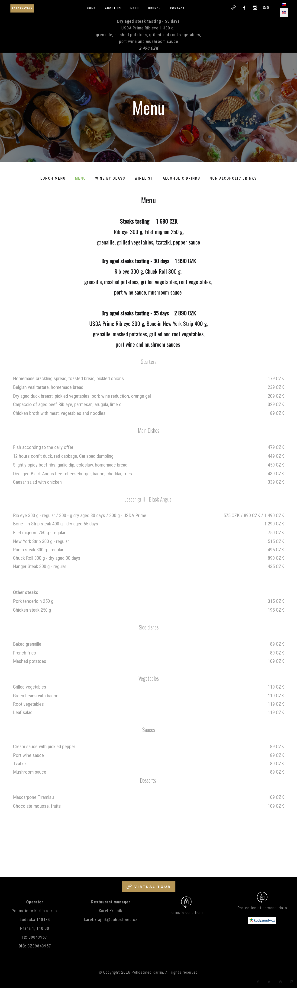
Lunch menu (53, 178)
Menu (134, 8)
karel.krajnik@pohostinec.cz (110, 919)
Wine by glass (110, 178)
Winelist (144, 178)
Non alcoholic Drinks (233, 178)
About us (113, 8)
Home (91, 8)
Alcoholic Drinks (181, 178)
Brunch (154, 8)
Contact (177, 8)
